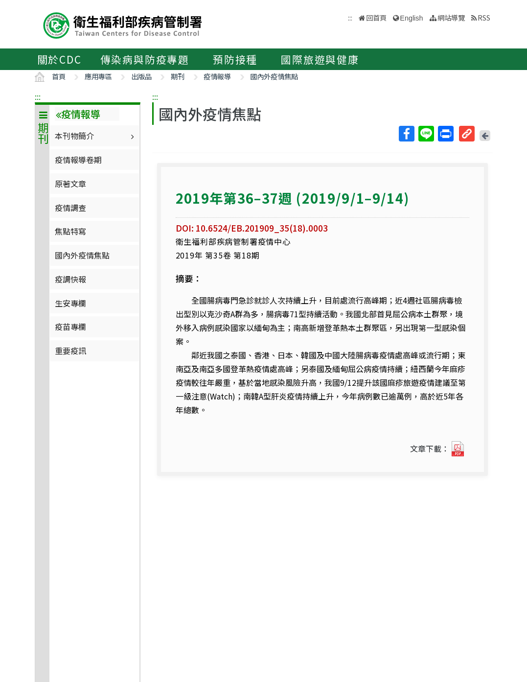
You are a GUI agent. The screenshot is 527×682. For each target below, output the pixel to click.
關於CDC (59, 59)
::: (38, 96)
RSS (484, 17)
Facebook (406, 133)
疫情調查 (70, 207)
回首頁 (376, 17)
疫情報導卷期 (78, 159)
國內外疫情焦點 (274, 76)
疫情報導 (217, 76)
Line (425, 133)
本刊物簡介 (96, 135)
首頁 (59, 76)
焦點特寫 (70, 231)
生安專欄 (70, 303)
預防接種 (235, 59)
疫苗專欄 (70, 326)
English (411, 18)
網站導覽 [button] (451, 17)
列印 (445, 133)
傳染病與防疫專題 (144, 59)
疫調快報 (70, 279)
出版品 (141, 76)
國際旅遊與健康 (320, 59)
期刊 (177, 76)
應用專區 (98, 76)
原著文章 (70, 183)
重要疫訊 (70, 350)
